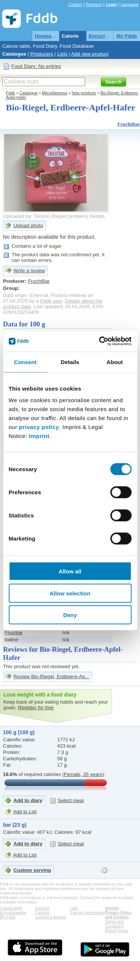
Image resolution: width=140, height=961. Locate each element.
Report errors (116, 930)
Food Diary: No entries (36, 66)
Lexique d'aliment (50, 917)
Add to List (25, 811)
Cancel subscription (87, 912)
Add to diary (28, 800)
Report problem (69, 216)
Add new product (89, 54)
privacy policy (39, 427)
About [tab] (114, 362)
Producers (41, 54)
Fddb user (51, 301)
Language (130, 4)
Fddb (10, 93)
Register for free (36, 707)
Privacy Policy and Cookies (118, 914)
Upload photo (28, 225)
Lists (62, 54)
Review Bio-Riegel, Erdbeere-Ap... (51, 676)
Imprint (39, 436)
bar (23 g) (15, 825)
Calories (42, 912)
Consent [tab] (25, 362)
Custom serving (32, 870)
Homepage (47, 36)
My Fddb (126, 36)
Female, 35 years (83, 774)
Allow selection (70, 593)
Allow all (70, 571)
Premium (94, 4)
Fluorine (13, 632)
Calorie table (76, 36)
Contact (75, 4)
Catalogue (14, 54)
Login (111, 4)
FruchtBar (128, 124)
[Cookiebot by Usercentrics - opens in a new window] (99, 341)
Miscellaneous (55, 93)
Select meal (71, 800)
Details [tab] (70, 362)
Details (97, 216)
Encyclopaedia (106, 36)
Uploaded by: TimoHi (26, 216)
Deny (70, 615)
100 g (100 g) (19, 732)
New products (84, 93)
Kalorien (42, 908)
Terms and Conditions (114, 923)
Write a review (29, 270)
